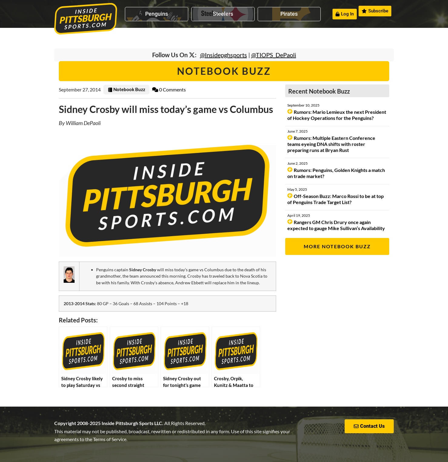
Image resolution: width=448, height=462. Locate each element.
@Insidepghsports (223, 54)
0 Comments (169, 89)
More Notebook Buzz (337, 246)
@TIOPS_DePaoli (273, 54)
